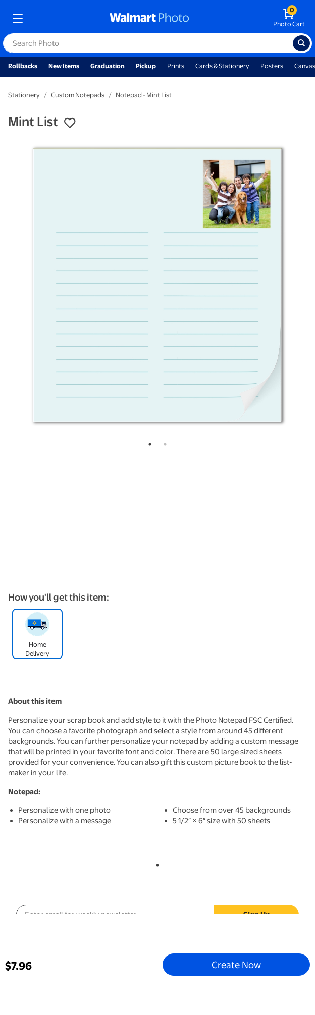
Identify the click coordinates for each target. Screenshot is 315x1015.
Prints (175, 66)
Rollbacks (22, 66)
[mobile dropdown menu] (17, 18)
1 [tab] (148, 442)
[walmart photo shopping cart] (289, 18)
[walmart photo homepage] (149, 18)
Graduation (107, 66)
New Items (63, 66)
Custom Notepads (77, 95)
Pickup (146, 66)
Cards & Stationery (222, 66)
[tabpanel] (157, 285)
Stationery (24, 95)
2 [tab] (163, 442)
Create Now (236, 964)
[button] (69, 123)
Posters (271, 66)
